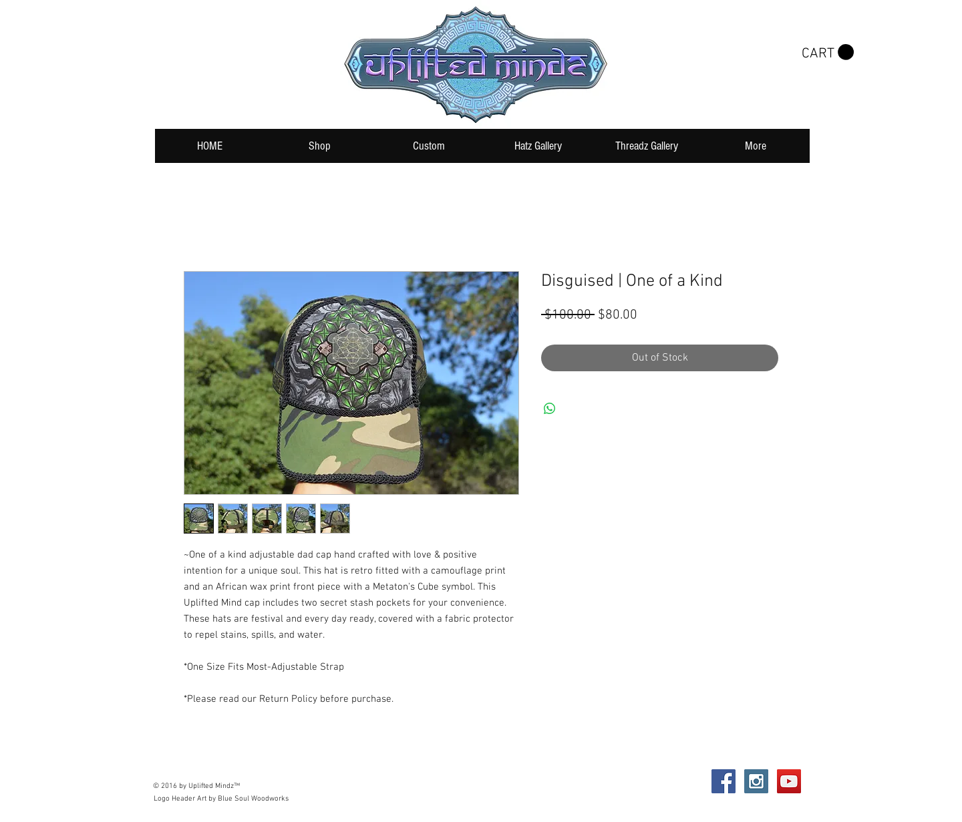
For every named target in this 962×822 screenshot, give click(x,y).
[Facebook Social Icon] (723, 781)
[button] (828, 52)
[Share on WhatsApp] (550, 409)
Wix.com (353, 781)
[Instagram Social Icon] (756, 781)
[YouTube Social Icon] (789, 781)
